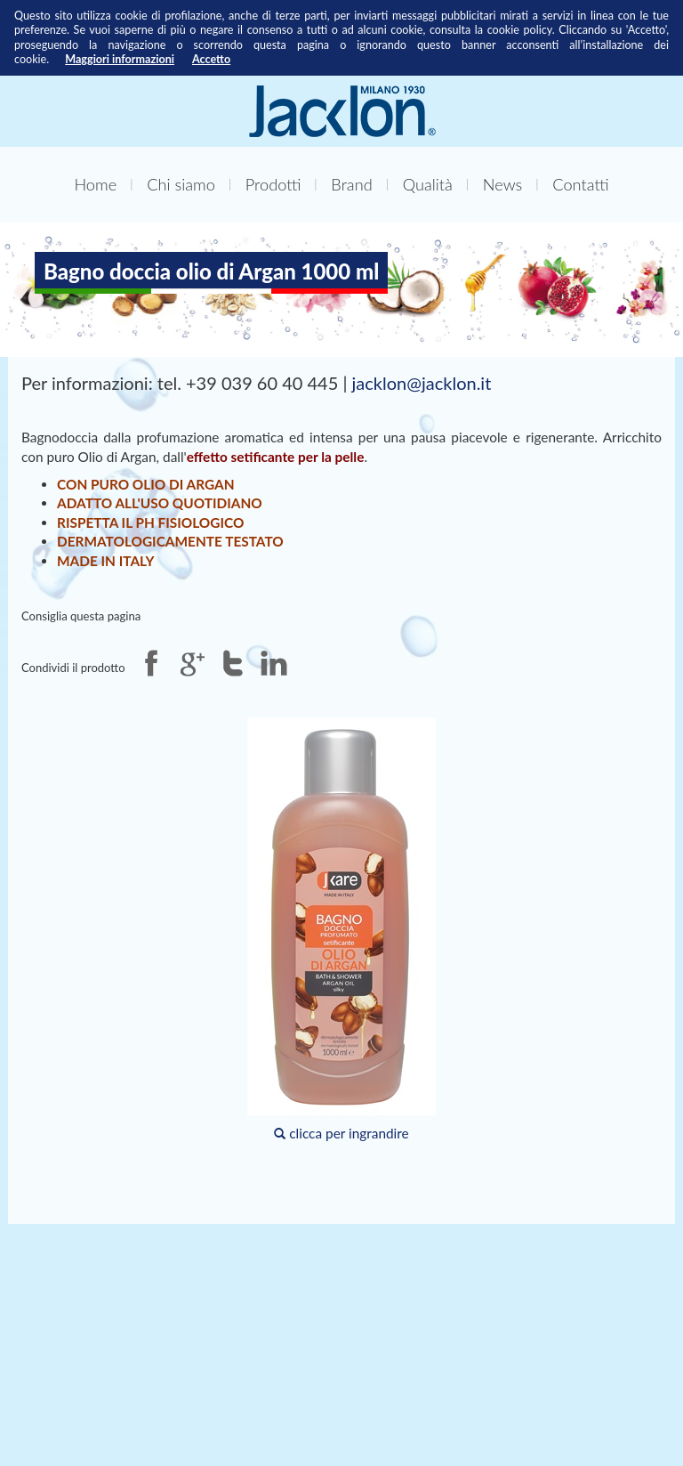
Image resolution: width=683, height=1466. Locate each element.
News (502, 184)
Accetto (211, 59)
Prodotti (273, 184)
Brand (351, 184)
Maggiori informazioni (119, 59)
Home (95, 184)
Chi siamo (181, 184)
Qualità (428, 184)
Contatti (580, 184)
